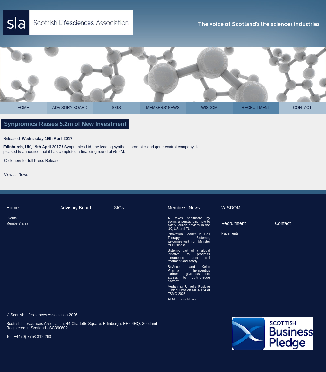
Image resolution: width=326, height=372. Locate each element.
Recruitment (256, 107)
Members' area (17, 223)
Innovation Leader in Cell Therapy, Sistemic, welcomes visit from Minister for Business (189, 239)
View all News (16, 174)
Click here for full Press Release (32, 160)
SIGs (116, 107)
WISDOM (209, 107)
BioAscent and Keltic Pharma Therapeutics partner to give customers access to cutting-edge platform (189, 274)
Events (12, 218)
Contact (302, 107)
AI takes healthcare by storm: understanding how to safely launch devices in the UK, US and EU (189, 223)
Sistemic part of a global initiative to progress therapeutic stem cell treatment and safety (189, 256)
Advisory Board (70, 107)
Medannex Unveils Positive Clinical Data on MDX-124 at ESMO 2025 (189, 290)
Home (23, 107)
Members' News (162, 107)
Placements (229, 233)
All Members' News (182, 299)
